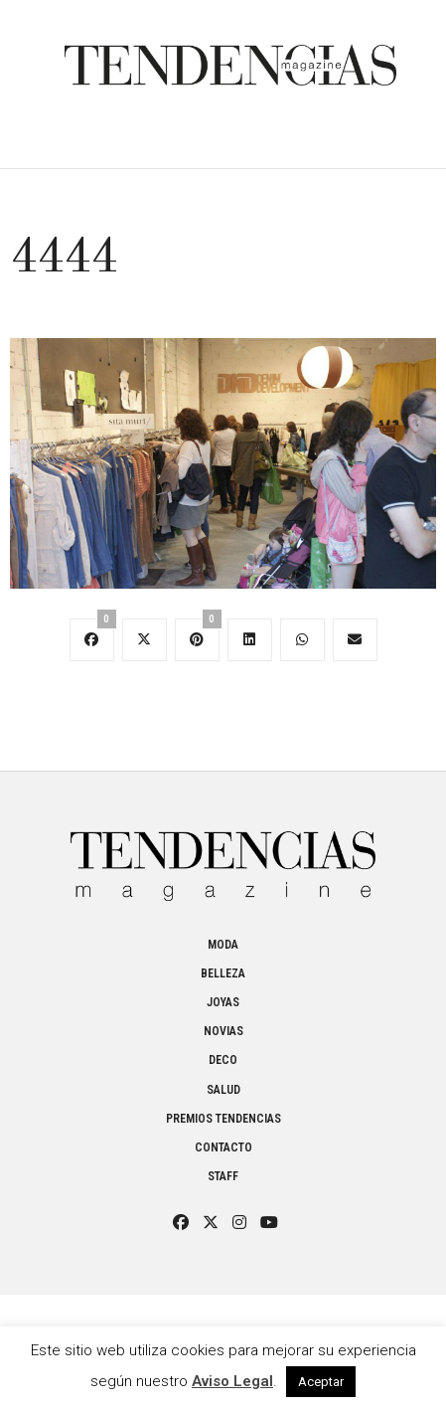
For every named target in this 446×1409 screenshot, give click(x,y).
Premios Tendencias (223, 1119)
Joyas (223, 1002)
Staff (223, 1176)
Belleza (223, 973)
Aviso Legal (232, 1381)
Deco (223, 1060)
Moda (223, 945)
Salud (223, 1090)
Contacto (223, 1147)
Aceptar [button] (321, 1381)
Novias (223, 1031)
